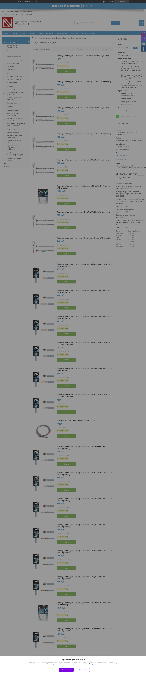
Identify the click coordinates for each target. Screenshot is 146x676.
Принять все (66, 670)
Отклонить (83, 670)
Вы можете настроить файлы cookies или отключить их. (72, 665)
